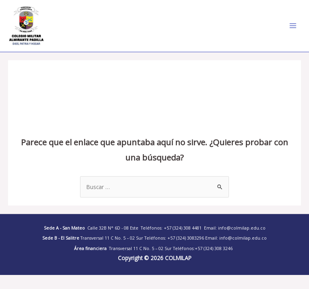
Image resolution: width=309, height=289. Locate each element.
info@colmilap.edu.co (243, 238)
